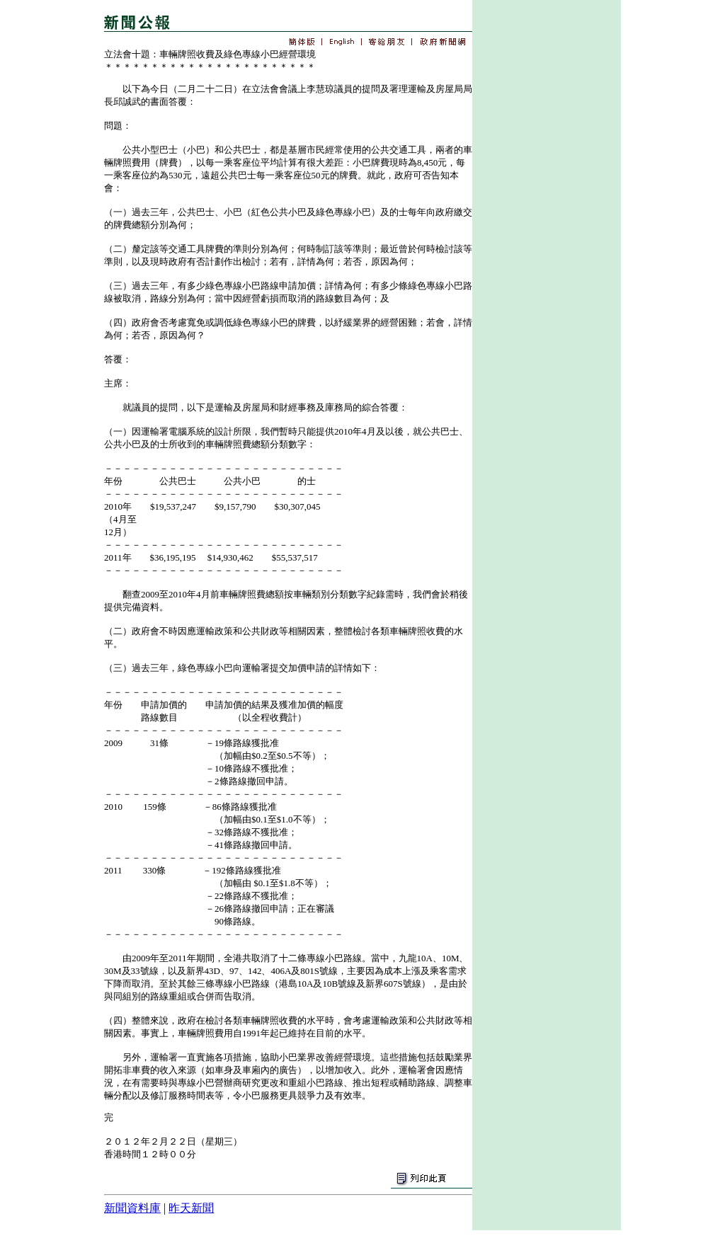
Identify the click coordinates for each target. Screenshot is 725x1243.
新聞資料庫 (132, 1208)
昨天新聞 (191, 1208)
